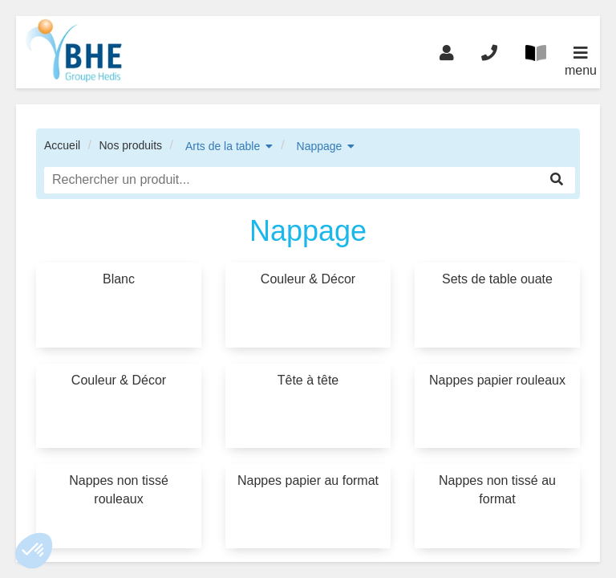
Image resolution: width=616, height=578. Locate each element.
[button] (33, 550)
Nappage (319, 146)
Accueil (62, 145)
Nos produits (130, 145)
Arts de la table (222, 146)
